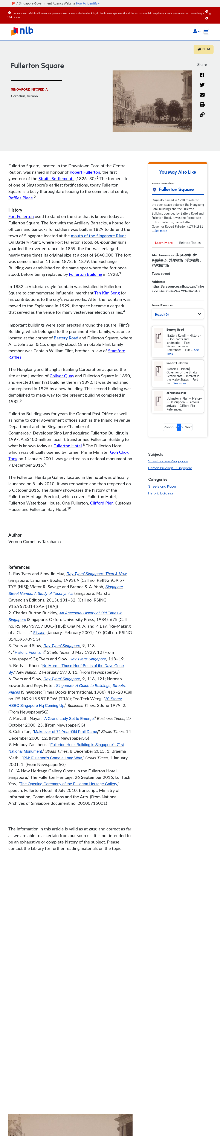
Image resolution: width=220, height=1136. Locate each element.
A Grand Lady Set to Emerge (69, 719)
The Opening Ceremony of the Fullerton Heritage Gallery (68, 784)
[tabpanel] (178, 275)
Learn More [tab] (164, 242)
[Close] (214, 10)
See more (160, 231)
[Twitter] (202, 87)
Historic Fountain (29, 652)
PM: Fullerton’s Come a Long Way (52, 758)
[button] (196, 31)
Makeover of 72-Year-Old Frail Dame (65, 732)
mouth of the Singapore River (98, 236)
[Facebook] (202, 78)
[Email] (202, 98)
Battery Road (66, 338)
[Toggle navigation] (206, 32)
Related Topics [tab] (190, 242)
